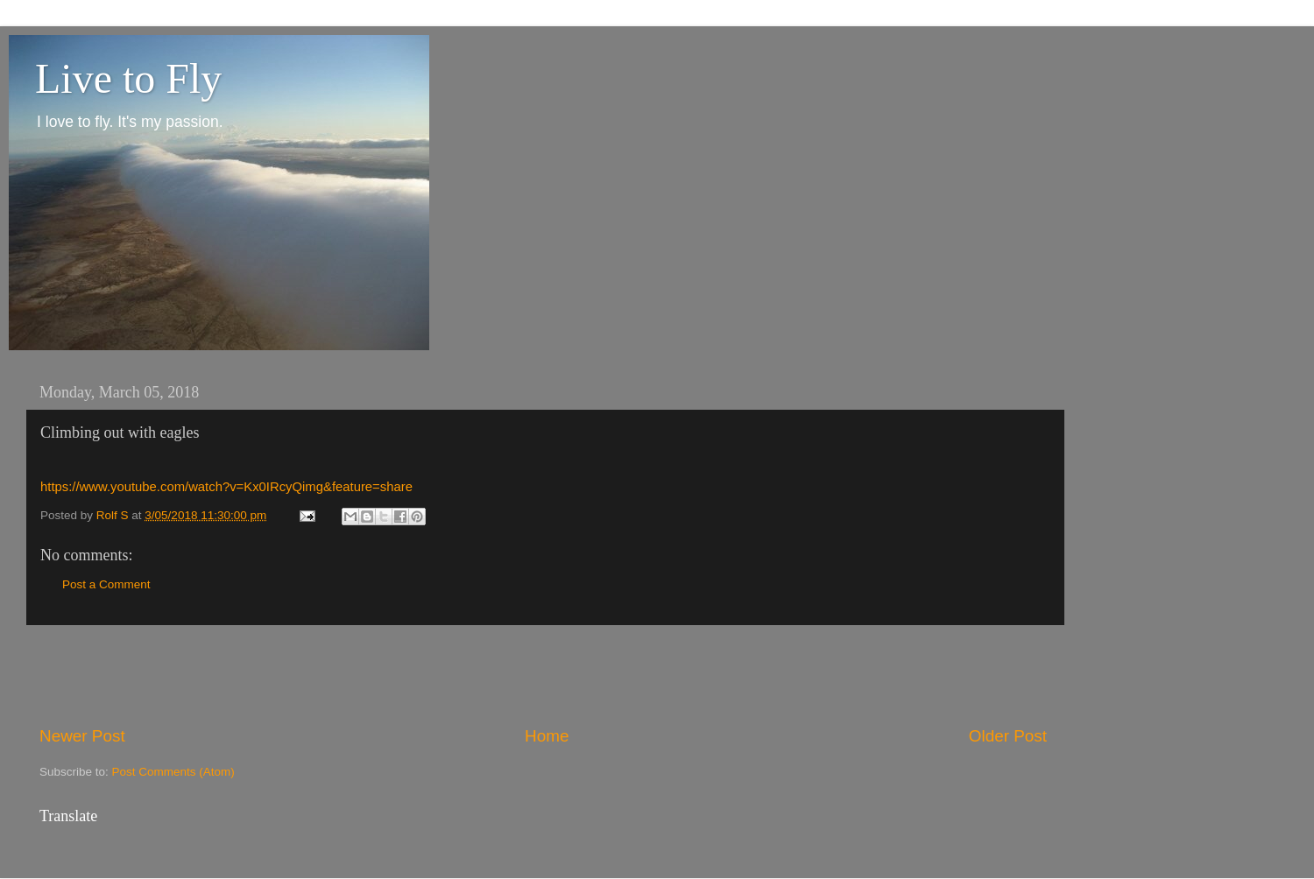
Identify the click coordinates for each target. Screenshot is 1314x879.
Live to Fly (128, 78)
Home (547, 736)
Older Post (1008, 736)
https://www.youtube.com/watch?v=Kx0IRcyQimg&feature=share (226, 487)
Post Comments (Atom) (173, 771)
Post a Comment (106, 584)
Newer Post (82, 736)
